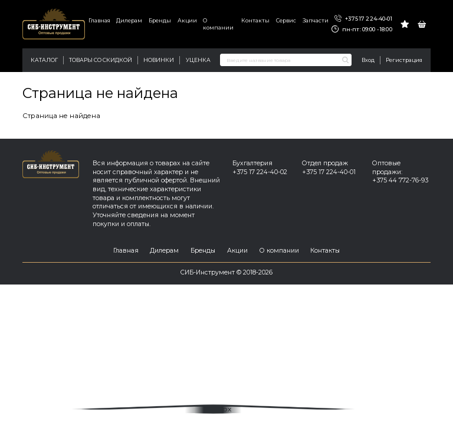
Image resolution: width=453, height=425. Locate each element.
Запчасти (316, 20)
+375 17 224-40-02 (259, 172)
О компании (218, 24)
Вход (368, 60)
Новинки (158, 60)
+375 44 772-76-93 (400, 180)
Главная (99, 20)
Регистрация (404, 60)
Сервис (286, 20)
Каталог (44, 60)
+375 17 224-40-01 (363, 18)
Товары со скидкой (100, 60)
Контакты (255, 20)
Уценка (198, 60)
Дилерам (129, 20)
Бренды (160, 20)
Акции (187, 20)
